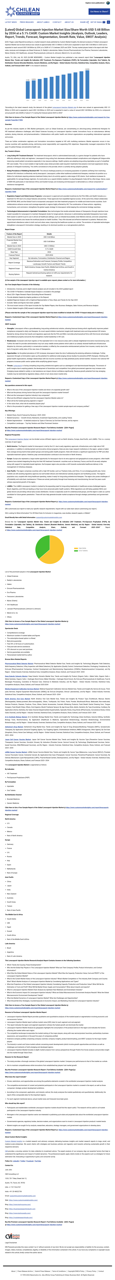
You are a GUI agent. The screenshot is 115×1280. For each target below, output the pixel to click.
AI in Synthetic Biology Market (16, 717)
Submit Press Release (42, 1271)
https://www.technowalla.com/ (20, 1213)
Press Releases (27, 22)
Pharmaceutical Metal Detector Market (19, 664)
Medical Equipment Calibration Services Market (22, 689)
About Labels (43, 22)
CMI (6, 1151)
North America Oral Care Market (17, 699)
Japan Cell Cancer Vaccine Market (18, 739)
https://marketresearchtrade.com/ (21, 1218)
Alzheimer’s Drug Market (14, 727)
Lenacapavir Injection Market (18, 439)
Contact (57, 22)
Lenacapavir (17, 366)
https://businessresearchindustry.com (22, 1209)
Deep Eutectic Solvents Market (16, 676)
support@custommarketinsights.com (49, 517)
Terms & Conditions (59, 1271)
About (13, 1271)
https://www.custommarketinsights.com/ (23, 1200)
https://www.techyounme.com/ (20, 1204)
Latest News (11, 22)
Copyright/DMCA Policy (76, 1271)
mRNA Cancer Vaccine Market (16, 752)
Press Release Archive (25, 1271)
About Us (69, 22)
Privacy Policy (91, 1271)
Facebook (30, 1161)
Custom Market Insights (13, 1141)
